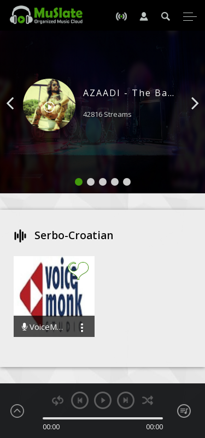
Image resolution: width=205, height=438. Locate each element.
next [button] (125, 400)
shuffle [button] (148, 400)
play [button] (103, 400)
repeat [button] (58, 400)
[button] (22, 119)
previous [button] (80, 400)
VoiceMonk (43, 327)
